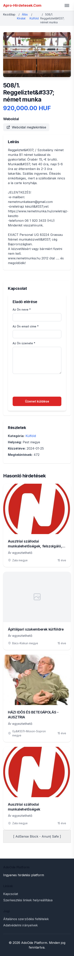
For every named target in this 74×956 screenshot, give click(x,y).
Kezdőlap (9, 14)
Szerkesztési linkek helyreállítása (27, 900)
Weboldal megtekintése (26, 127)
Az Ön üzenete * (24, 343)
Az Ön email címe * (26, 326)
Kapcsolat (10, 894)
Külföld (34, 18)
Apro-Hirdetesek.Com (22, 5)
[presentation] (43, 385)
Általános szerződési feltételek (26, 919)
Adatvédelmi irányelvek (20, 925)
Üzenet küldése (37, 401)
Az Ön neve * (22, 309)
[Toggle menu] (67, 5)
